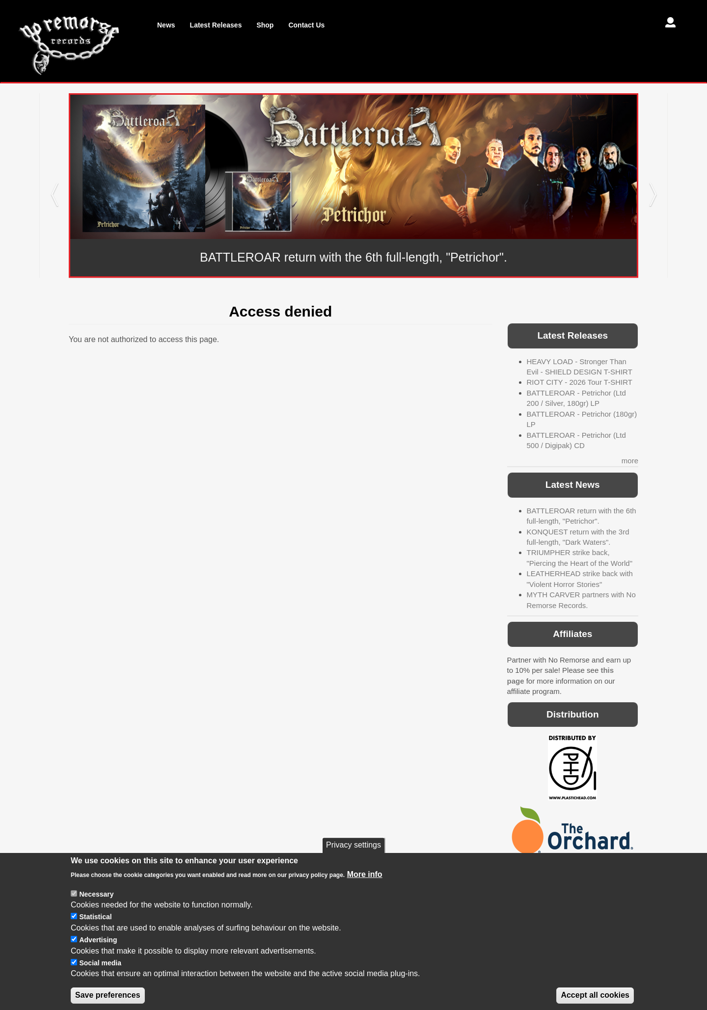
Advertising (98, 954)
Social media (100, 977)
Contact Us (306, 25)
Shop (264, 25)
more (630, 460)
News (166, 25)
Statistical (95, 931)
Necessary (96, 908)
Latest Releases (216, 25)
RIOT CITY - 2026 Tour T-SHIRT (579, 382)
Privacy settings (353, 859)
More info (364, 889)
